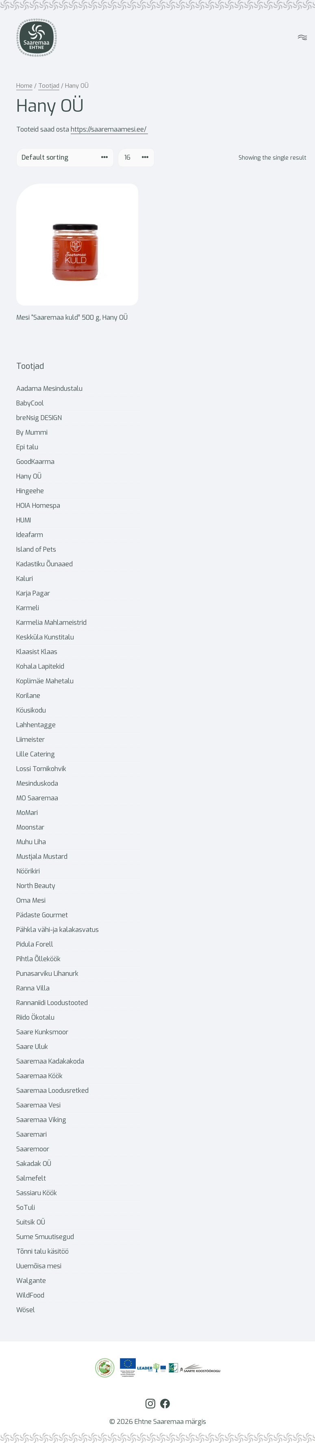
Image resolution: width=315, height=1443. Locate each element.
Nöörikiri (28, 871)
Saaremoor (32, 1149)
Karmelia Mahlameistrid (51, 622)
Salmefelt (31, 1178)
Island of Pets (36, 549)
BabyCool (30, 403)
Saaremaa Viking (41, 1120)
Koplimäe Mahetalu (45, 681)
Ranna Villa (33, 988)
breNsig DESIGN (39, 418)
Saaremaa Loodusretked (52, 1090)
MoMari (27, 812)
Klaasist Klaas (36, 652)
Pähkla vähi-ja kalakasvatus (57, 929)
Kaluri (24, 578)
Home (24, 86)
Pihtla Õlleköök (38, 959)
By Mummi (32, 432)
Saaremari (31, 1134)
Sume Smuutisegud (45, 1237)
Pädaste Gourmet (42, 915)
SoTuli (25, 1207)
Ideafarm (29, 535)
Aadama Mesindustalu (49, 388)
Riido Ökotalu (35, 1017)
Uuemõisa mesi (38, 1266)
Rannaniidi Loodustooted (52, 1003)
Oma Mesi (31, 900)
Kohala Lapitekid (40, 666)
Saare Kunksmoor (42, 1032)
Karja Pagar (33, 593)
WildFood (30, 1295)
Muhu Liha (31, 842)
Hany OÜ (28, 476)
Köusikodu (31, 710)
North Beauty (35, 886)
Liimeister (30, 739)
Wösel (25, 1310)
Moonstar (30, 827)
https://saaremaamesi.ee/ (109, 129)
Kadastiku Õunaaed (44, 564)
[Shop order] (65, 157)
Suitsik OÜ (30, 1222)
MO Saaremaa (37, 798)
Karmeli (27, 608)
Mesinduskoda (37, 783)
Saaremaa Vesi (38, 1105)
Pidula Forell (34, 944)
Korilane (28, 695)
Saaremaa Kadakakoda (50, 1061)
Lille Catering (35, 754)
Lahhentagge (36, 725)
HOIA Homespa (38, 505)
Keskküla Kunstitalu (45, 637)
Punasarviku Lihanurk (47, 973)
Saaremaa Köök (39, 1076)
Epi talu (27, 447)
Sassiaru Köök (36, 1193)
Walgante (31, 1280)
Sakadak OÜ (33, 1163)
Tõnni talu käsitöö (42, 1251)
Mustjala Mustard (41, 856)
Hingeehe (30, 491)
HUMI (23, 520)
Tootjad (48, 86)
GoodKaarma (35, 461)
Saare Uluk (32, 1046)
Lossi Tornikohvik (41, 769)
